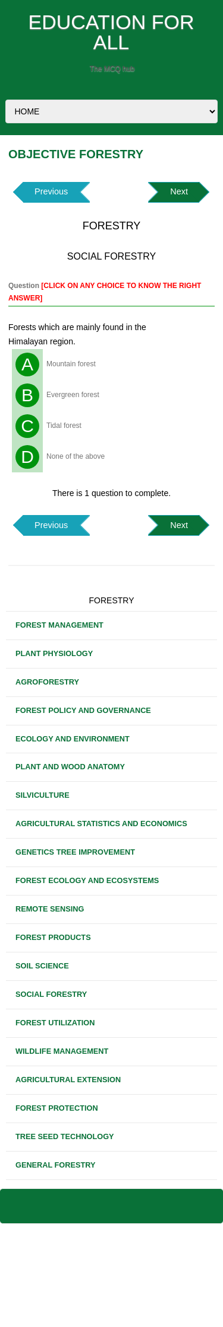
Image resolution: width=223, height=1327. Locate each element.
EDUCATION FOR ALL (111, 32)
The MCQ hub (112, 69)
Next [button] (179, 191)
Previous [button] (51, 191)
